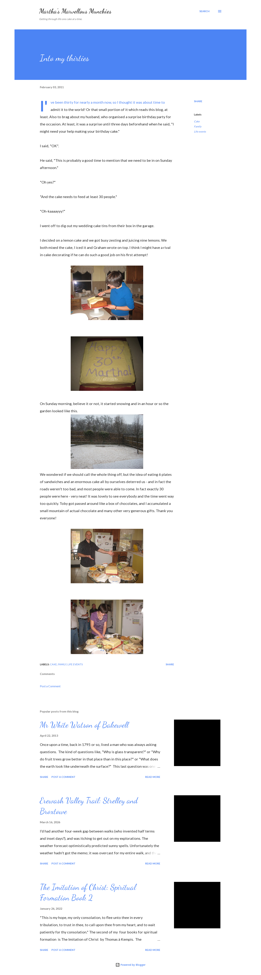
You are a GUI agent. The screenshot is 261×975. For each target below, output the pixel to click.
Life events (200, 131)
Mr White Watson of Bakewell (84, 725)
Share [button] (198, 101)
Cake (197, 121)
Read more (152, 776)
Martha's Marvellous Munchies (75, 11)
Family (197, 126)
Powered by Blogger (130, 964)
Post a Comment (50, 686)
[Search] (204, 11)
